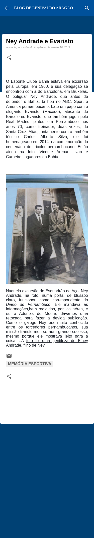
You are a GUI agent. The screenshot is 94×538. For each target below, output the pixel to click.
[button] (9, 57)
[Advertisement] (47, 479)
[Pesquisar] (87, 8)
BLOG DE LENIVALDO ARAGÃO (43, 8)
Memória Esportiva (29, 364)
